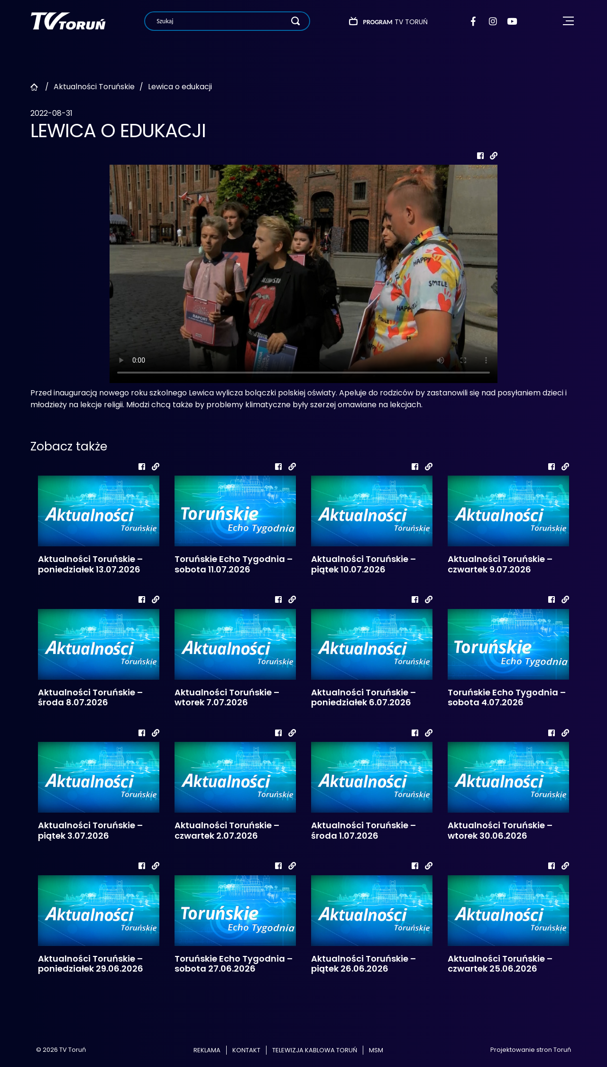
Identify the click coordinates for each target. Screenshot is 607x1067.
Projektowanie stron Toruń (530, 1049)
